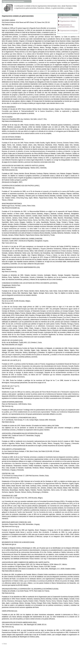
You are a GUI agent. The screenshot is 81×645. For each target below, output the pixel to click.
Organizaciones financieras (68, 17)
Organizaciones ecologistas (68, 30)
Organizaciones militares (68, 21)
